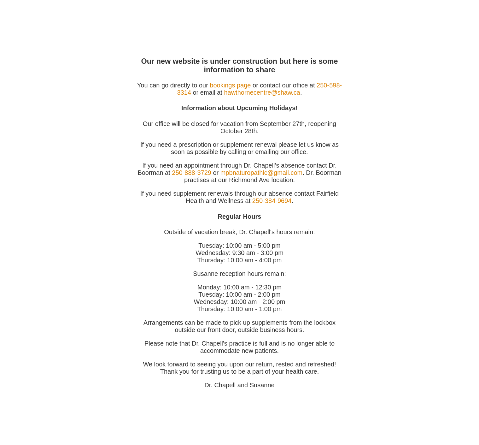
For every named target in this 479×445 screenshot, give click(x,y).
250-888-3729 (191, 172)
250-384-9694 (272, 200)
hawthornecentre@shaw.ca (262, 92)
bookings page (230, 85)
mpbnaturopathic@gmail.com (261, 172)
